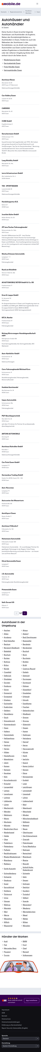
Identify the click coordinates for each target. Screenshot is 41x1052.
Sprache (5, 1036)
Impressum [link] (5, 1010)
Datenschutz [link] (6, 1019)
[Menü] (37, 4)
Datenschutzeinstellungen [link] (11, 1022)
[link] (10, 295)
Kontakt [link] (4, 1016)
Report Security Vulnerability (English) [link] (15, 1028)
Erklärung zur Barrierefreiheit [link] (12, 1025)
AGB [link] (3, 1013)
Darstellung (6, 1043)
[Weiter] (24, 613)
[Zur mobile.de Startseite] (11, 4)
